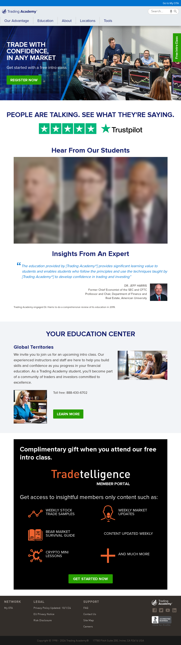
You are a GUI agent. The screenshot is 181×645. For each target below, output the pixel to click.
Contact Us (89, 614)
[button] (45, 21)
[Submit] (175, 11)
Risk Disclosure (43, 620)
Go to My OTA (171, 3)
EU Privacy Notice (44, 614)
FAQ (85, 608)
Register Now (24, 80)
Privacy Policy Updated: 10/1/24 (52, 608)
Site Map (88, 620)
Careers (88, 626)
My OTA (8, 608)
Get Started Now (90, 579)
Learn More (68, 414)
